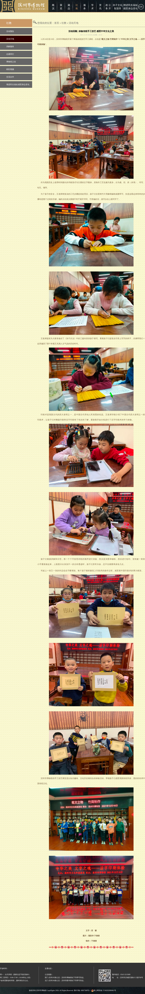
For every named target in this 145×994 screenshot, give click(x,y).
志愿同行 (10, 54)
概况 (53, 7)
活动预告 (10, 31)
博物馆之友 (11, 62)
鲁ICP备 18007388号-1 (82, 990)
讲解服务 (10, 46)
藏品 (69, 7)
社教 (77, 7)
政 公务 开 (108, 7)
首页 (56, 23)
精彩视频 (10, 69)
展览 (61, 7)
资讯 (100, 7)
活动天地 (10, 39)
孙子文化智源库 (117, 7)
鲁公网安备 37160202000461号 (103, 990)
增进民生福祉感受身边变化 (130, 7)
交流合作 (10, 77)
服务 (84, 7)
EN (141, 6)
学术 (92, 7)
